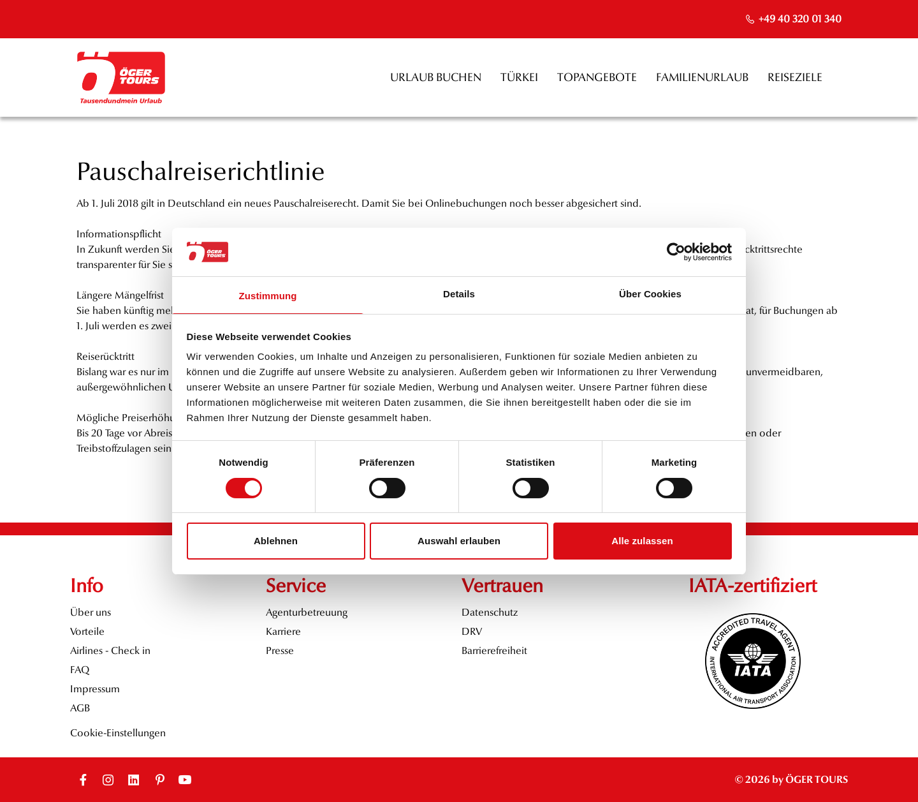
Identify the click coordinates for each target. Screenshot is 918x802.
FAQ (79, 670)
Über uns (90, 612)
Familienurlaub (702, 77)
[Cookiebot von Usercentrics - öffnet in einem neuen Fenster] (676, 252)
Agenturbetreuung (306, 612)
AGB (80, 708)
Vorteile (87, 631)
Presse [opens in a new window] (280, 650)
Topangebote (597, 77)
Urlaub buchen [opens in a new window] (435, 77)
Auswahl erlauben (459, 540)
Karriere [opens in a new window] (283, 631)
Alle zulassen (642, 540)
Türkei (519, 77)
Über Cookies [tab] (650, 293)
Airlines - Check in (110, 650)
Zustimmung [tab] (268, 295)
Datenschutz (490, 612)
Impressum (95, 689)
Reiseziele (795, 77)
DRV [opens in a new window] (472, 631)
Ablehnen (276, 540)
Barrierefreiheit (494, 650)
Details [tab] (459, 293)
